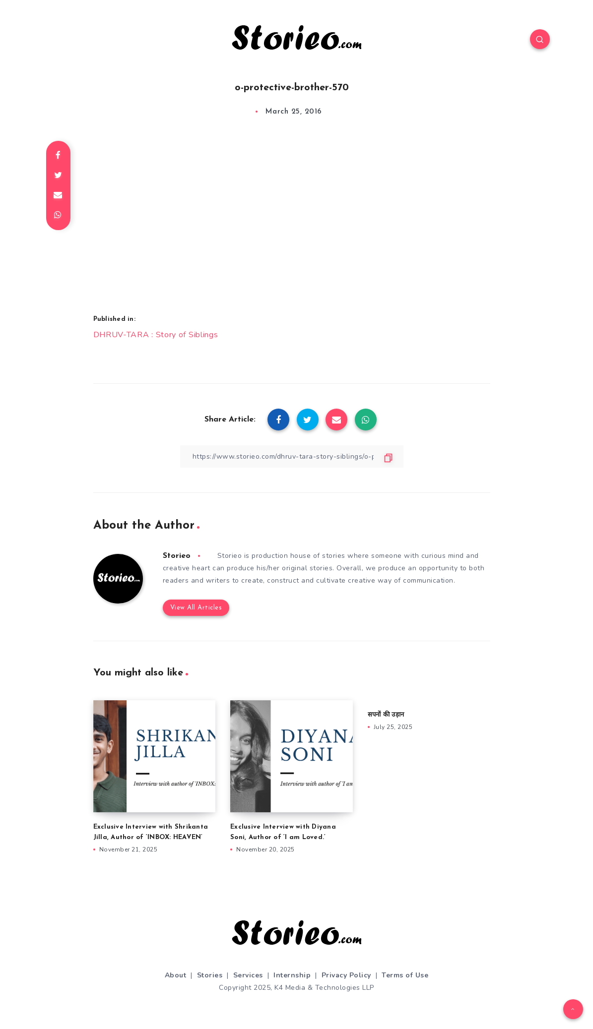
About (176, 975)
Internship (292, 975)
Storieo (177, 556)
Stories (210, 975)
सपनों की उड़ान (386, 715)
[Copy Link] (291, 456)
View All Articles (196, 608)
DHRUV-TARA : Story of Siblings (155, 334)
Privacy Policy (346, 975)
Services (248, 975)
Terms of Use (405, 975)
